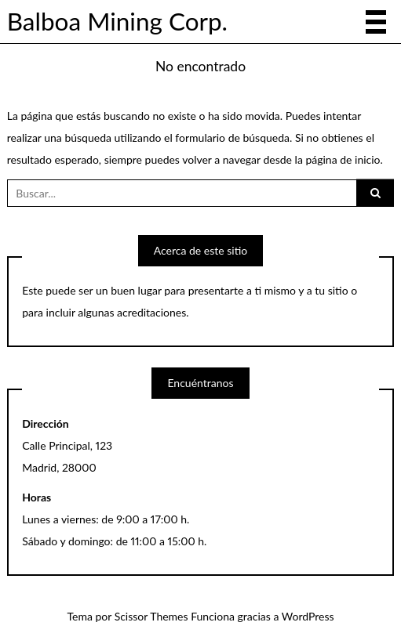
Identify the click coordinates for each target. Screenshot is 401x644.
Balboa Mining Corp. (117, 21)
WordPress (308, 616)
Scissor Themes (151, 616)
